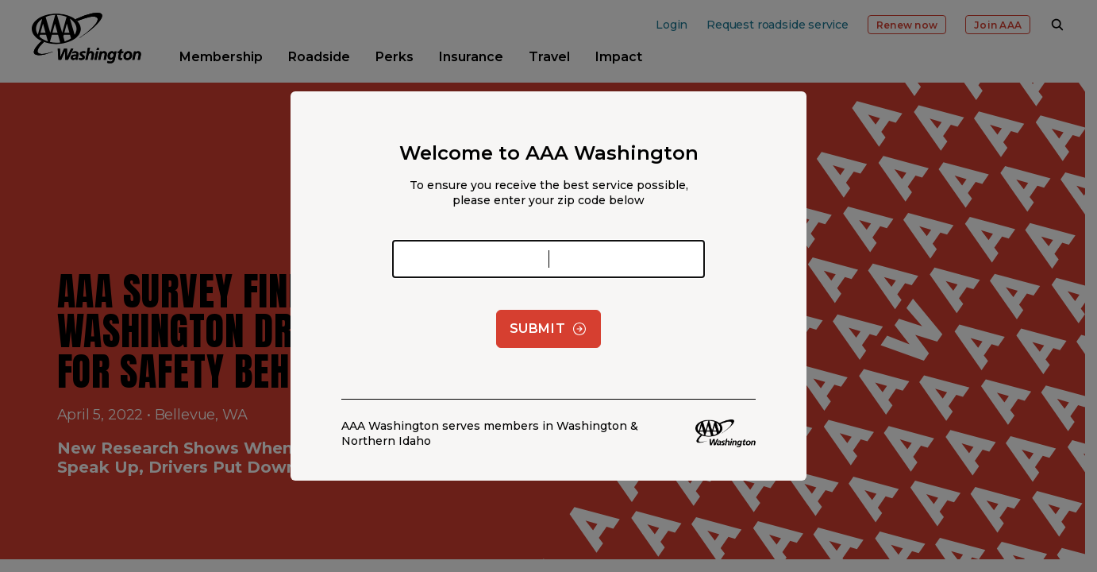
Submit (549, 329)
